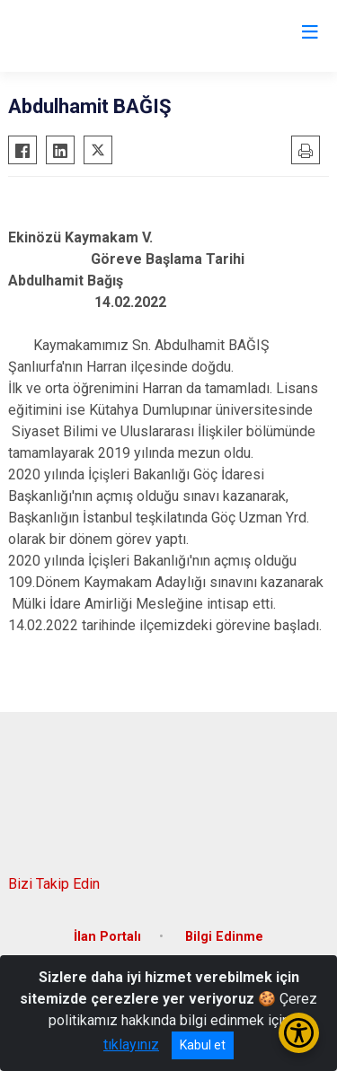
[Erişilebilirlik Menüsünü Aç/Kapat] (299, 1033)
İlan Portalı (107, 936)
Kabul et (203, 1045)
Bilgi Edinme (224, 936)
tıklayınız (131, 1044)
